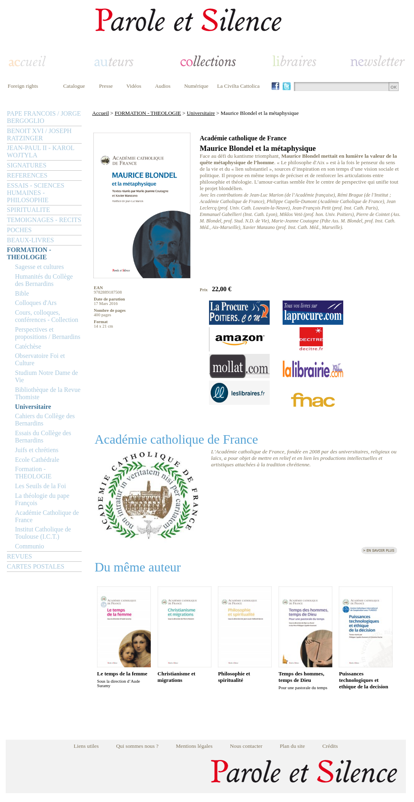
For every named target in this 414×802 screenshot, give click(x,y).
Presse (106, 86)
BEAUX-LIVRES (30, 240)
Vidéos (134, 86)
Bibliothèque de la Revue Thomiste (47, 393)
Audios (163, 86)
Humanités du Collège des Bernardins (44, 280)
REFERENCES (27, 175)
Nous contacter (246, 746)
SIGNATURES (26, 165)
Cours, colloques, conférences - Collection (46, 316)
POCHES (19, 229)
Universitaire (33, 406)
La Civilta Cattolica (238, 86)
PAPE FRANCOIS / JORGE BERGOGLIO (44, 117)
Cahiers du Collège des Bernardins (45, 420)
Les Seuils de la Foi (40, 485)
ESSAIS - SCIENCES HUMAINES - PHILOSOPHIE (35, 192)
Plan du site (292, 746)
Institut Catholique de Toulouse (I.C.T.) (43, 533)
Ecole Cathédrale (37, 459)
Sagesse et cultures (39, 266)
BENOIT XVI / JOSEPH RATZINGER (39, 134)
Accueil (100, 113)
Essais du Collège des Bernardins (43, 437)
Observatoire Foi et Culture (40, 359)
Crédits (330, 746)
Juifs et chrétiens (37, 449)
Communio (29, 546)
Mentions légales (194, 746)
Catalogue (74, 86)
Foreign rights (23, 86)
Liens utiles (86, 746)
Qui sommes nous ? (137, 746)
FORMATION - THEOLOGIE (29, 253)
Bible (22, 293)
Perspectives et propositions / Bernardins (47, 333)
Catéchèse (28, 346)
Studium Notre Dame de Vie (46, 376)
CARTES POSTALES (35, 566)
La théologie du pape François (42, 499)
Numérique (196, 86)
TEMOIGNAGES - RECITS (44, 219)
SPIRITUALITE (28, 209)
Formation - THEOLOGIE (33, 473)
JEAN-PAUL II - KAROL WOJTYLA (40, 151)
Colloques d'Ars (36, 302)
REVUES (19, 556)
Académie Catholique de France (47, 516)
